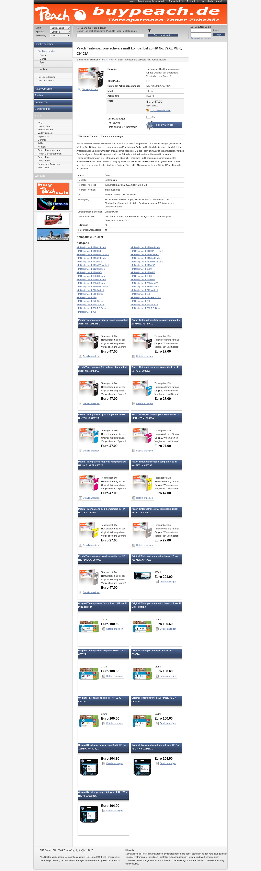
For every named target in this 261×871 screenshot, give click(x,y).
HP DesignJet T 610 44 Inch (144, 290)
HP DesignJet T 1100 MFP (90, 251)
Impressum (43, 136)
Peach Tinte (44, 157)
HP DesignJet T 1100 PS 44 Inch (93, 254)
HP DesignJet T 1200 (141, 269)
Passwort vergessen (201, 38)
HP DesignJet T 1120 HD (89, 261)
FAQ (40, 122)
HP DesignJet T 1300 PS (142, 279)
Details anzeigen (91, 356)
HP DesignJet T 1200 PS (142, 272)
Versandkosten (45, 129)
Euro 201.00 (164, 576)
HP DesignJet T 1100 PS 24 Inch (146, 251)
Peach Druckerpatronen (49, 153)
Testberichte (193, 1)
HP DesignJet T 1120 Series (91, 269)
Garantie (42, 140)
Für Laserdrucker (46, 77)
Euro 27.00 (163, 351)
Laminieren (41, 102)
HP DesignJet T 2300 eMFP (144, 283)
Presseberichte (176, 1)
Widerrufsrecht (45, 133)
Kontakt (219, 1)
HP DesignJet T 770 (87, 297)
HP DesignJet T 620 (140, 294)
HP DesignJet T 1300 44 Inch (91, 279)
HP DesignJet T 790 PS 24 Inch (92, 308)
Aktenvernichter (44, 88)
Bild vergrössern (90, 89)
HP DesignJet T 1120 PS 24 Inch (146, 261)
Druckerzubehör (44, 44)
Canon (43, 59)
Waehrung (41, 35)
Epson (43, 62)
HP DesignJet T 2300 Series (144, 286)
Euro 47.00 (109, 351)
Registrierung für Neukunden (152, 1)
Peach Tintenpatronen (49, 150)
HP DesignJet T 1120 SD (142, 265)
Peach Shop (44, 167)
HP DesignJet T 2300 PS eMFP (92, 286)
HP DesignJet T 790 (140, 301)
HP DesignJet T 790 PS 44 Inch (146, 308)
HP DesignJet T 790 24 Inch (90, 304)
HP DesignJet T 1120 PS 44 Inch (93, 265)
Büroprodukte (42, 108)
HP (41, 66)
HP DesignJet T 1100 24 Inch (91, 247)
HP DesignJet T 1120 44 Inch (145, 258)
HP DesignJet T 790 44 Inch (144, 304)
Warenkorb (207, 1)
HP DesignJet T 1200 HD (89, 272)
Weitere (44, 69)
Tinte (102, 59)
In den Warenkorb (164, 125)
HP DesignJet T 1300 (141, 276)
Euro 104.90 (110, 758)
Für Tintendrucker (46, 51)
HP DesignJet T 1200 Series (91, 276)
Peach (111, 59)
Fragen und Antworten (49, 164)
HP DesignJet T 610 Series (90, 294)
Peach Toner (44, 160)
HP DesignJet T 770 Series (90, 301)
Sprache (40, 31)
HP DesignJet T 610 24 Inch (90, 290)
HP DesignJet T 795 (87, 312)
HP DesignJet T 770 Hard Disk (145, 297)
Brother (43, 55)
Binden (39, 95)
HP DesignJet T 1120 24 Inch (91, 258)
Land (38, 27)
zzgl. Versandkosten (160, 110)
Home (132, 1)
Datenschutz (44, 126)
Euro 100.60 (110, 624)
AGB (40, 143)
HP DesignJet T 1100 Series (144, 254)
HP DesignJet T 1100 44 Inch (145, 247)
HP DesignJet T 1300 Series (91, 283)
